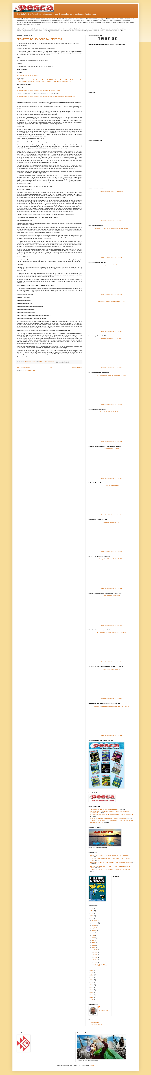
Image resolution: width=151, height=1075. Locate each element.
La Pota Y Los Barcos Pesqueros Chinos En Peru (111, 301)
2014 (92, 987)
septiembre (95, 928)
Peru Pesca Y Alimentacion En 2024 (111, 338)
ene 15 (95, 957)
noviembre (95, 923)
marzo (94, 942)
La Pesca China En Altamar (111, 448)
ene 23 (95, 952)
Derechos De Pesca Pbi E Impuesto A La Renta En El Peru (111, 228)
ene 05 (95, 962)
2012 (92, 992)
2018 (92, 977)
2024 (92, 913)
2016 (92, 982)
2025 (92, 911)
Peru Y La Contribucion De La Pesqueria (111, 412)
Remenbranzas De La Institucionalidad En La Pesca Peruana (111, 706)
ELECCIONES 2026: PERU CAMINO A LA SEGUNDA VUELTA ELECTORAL (111, 815)
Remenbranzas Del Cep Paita (111, 595)
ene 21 (95, 954)
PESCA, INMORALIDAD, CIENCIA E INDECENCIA (104, 809)
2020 (92, 972)
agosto (94, 930)
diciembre (95, 920)
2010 (92, 997)
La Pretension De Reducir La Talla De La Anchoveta (111, 375)
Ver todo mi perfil (103, 1010)
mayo (93, 938)
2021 (92, 970)
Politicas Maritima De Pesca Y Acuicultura (111, 191)
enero (93, 947)
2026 (92, 908)
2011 (92, 994)
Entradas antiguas (77, 367)
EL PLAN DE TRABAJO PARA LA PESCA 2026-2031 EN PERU (108, 818)
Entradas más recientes (23, 367)
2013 (92, 990)
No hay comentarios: (49, 361)
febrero (94, 945)
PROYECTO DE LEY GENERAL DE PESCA (39, 39)
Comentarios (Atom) (30, 370)
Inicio (50, 367)
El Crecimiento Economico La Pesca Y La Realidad (111, 632)
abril (93, 940)
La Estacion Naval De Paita (111, 485)
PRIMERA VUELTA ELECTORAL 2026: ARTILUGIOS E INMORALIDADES (111, 862)
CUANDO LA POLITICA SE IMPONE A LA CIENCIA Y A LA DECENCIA (110, 855)
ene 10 (95, 959)
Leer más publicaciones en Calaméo (111, 221)
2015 (92, 985)
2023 (92, 916)
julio (93, 933)
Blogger (92, 1065)
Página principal (94, 1022)
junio (93, 935)
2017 (92, 980)
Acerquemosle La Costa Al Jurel (111, 265)
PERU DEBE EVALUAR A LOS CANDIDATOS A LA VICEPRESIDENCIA (110, 869)
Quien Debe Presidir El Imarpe (111, 669)
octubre (94, 925)
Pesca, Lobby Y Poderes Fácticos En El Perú (111, 559)
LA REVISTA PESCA (96, 1024)
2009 (92, 999)
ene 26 (95, 950)
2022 (92, 918)
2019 (92, 975)
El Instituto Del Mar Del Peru (111, 522)
